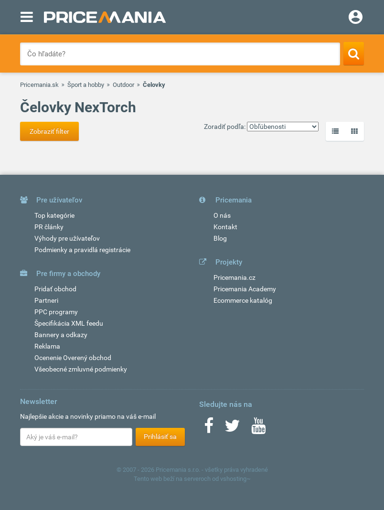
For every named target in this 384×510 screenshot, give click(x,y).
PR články (49, 227)
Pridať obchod (55, 289)
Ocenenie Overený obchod (72, 357)
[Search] (353, 53)
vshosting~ (235, 478)
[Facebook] (208, 428)
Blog (220, 238)
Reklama (47, 346)
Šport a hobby (85, 84)
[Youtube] (258, 428)
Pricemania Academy (244, 289)
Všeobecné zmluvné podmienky (80, 369)
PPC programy (56, 312)
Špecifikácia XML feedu (68, 323)
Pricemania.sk (39, 84)
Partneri (46, 300)
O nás (222, 215)
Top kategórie (54, 215)
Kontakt (225, 227)
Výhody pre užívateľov (67, 238)
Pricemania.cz (234, 277)
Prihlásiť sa (160, 436)
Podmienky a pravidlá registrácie (82, 250)
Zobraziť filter (49, 131)
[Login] (355, 18)
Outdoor (123, 84)
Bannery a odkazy (60, 335)
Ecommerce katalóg (242, 300)
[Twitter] (232, 428)
